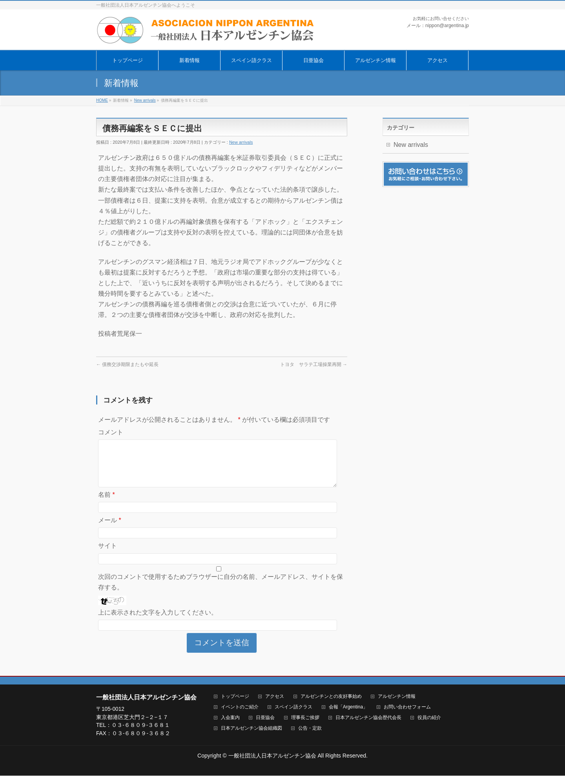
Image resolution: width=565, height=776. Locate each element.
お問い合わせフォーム (407, 707)
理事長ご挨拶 (305, 718)
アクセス (274, 696)
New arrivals (241, 142)
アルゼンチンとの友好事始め (331, 696)
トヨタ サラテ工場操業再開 (313, 364)
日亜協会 (265, 718)
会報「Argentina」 (348, 707)
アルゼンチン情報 (397, 696)
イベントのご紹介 (240, 707)
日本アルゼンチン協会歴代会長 (368, 718)
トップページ (235, 696)
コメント (110, 432)
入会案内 (230, 718)
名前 (106, 504)
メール (109, 529)
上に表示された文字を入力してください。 (157, 622)
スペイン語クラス (293, 707)
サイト (107, 555)
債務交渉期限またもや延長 (127, 364)
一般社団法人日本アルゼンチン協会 (272, 756)
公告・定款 (310, 728)
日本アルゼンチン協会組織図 (251, 728)
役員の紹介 (429, 718)
